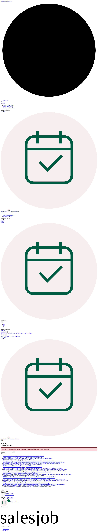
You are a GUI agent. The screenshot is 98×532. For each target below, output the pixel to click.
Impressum (5, 530)
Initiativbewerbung (7, 216)
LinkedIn (3, 111)
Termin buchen (4, 503)
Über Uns (3, 101)
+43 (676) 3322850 (8, 497)
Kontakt (2, 222)
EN (4, 325)
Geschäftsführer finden (8, 105)
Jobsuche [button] (3, 212)
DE (4, 324)
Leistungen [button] (3, 103)
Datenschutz (6, 529)
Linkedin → (3, 338)
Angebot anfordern (13, 211)
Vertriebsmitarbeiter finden (9, 107)
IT (3, 326)
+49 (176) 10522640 (9, 495)
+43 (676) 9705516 (9, 498)
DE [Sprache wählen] (2, 322)
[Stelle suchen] (7, 452)
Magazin (2, 221)
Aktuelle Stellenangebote (8, 215)
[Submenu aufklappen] (6, 332)
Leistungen (3, 332)
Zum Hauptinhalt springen (6, 1)
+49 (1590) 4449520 (8, 493)
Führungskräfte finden (8, 106)
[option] (50, 324)
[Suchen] (14, 452)
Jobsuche (3, 334)
